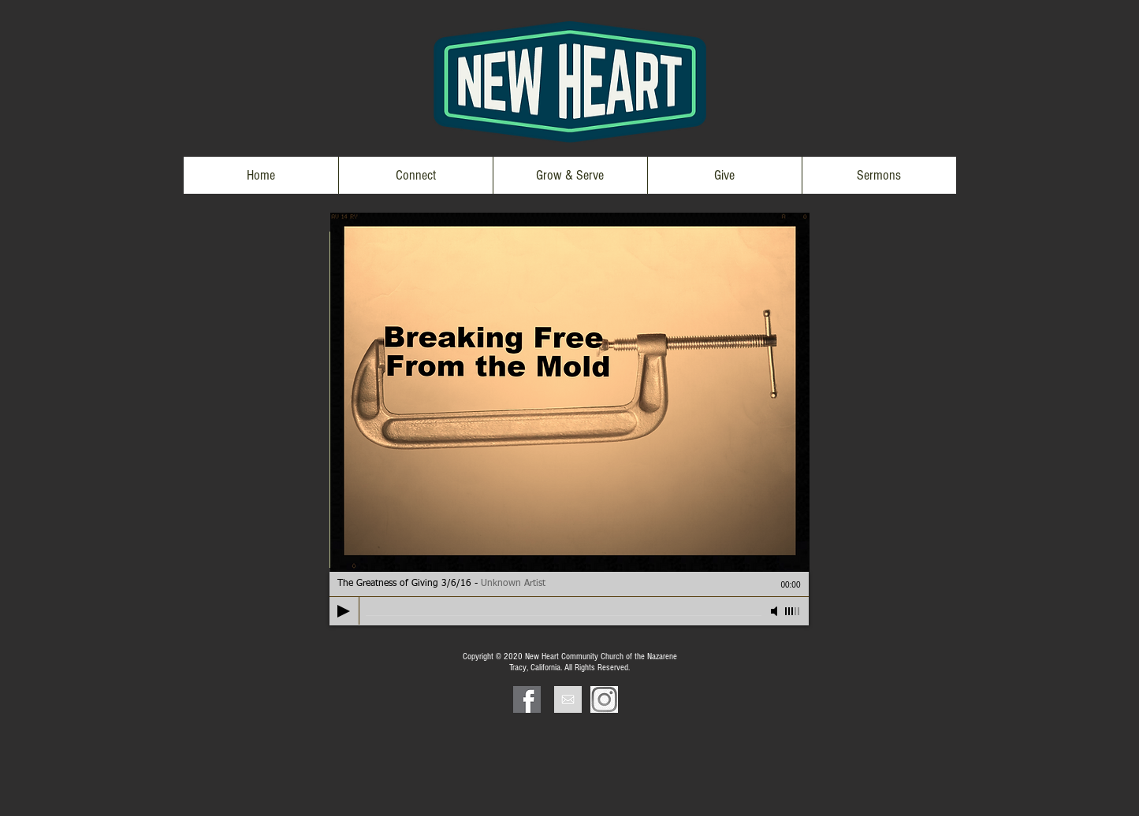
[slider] (793, 611)
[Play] (343, 611)
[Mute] (776, 611)
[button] (415, 175)
